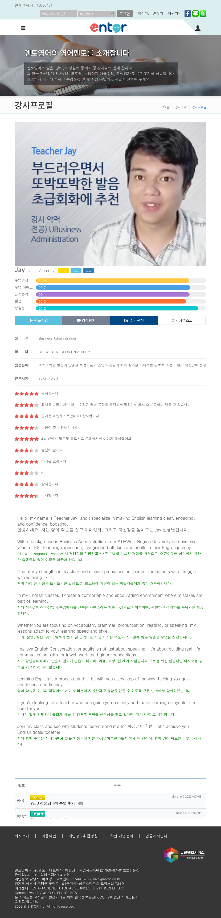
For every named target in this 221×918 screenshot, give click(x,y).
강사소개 (180, 107)
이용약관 (49, 835)
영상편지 (86, 320)
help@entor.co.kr (106, 878)
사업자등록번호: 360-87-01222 (104, 870)
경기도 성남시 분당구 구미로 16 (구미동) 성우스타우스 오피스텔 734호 (69, 883)
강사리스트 (182, 320)
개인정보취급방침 (83, 835)
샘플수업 (38, 320)
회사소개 (22, 835)
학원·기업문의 (121, 835)
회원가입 (175, 13)
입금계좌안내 (156, 835)
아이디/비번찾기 (150, 13)
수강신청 (134, 320)
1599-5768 (82, 878)
